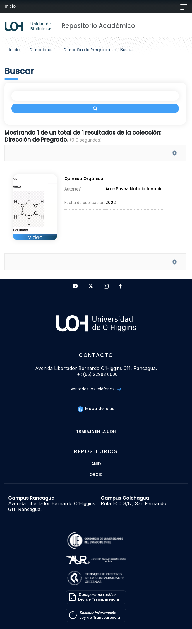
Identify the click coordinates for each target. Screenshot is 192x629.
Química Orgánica (83, 178)
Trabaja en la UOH (96, 431)
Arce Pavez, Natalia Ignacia (134, 189)
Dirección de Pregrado (87, 50)
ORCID (96, 474)
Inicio (10, 6)
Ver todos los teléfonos (96, 389)
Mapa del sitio (96, 409)
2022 (110, 202)
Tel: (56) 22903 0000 (96, 374)
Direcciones (42, 50)
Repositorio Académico (98, 25)
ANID (96, 464)
